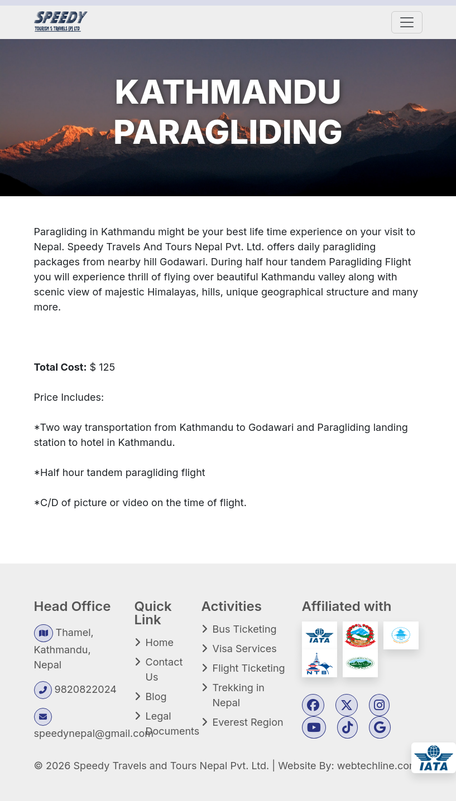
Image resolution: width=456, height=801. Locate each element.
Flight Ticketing (249, 668)
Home (160, 642)
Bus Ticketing (245, 629)
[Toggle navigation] (407, 22)
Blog (156, 696)
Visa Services (245, 648)
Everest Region (248, 722)
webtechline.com (377, 765)
